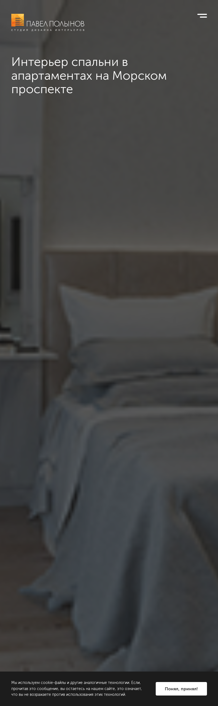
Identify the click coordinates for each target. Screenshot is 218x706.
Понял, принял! (181, 688)
